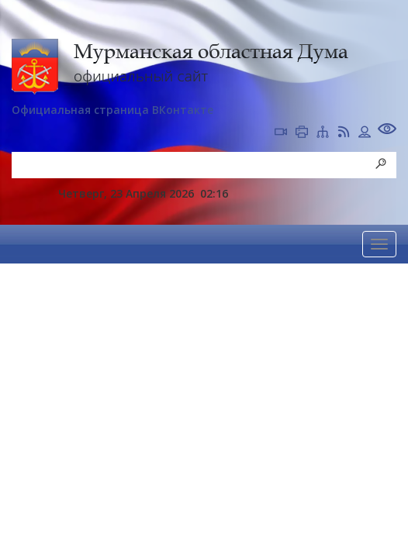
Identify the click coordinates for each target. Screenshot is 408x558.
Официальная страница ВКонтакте (112, 109)
